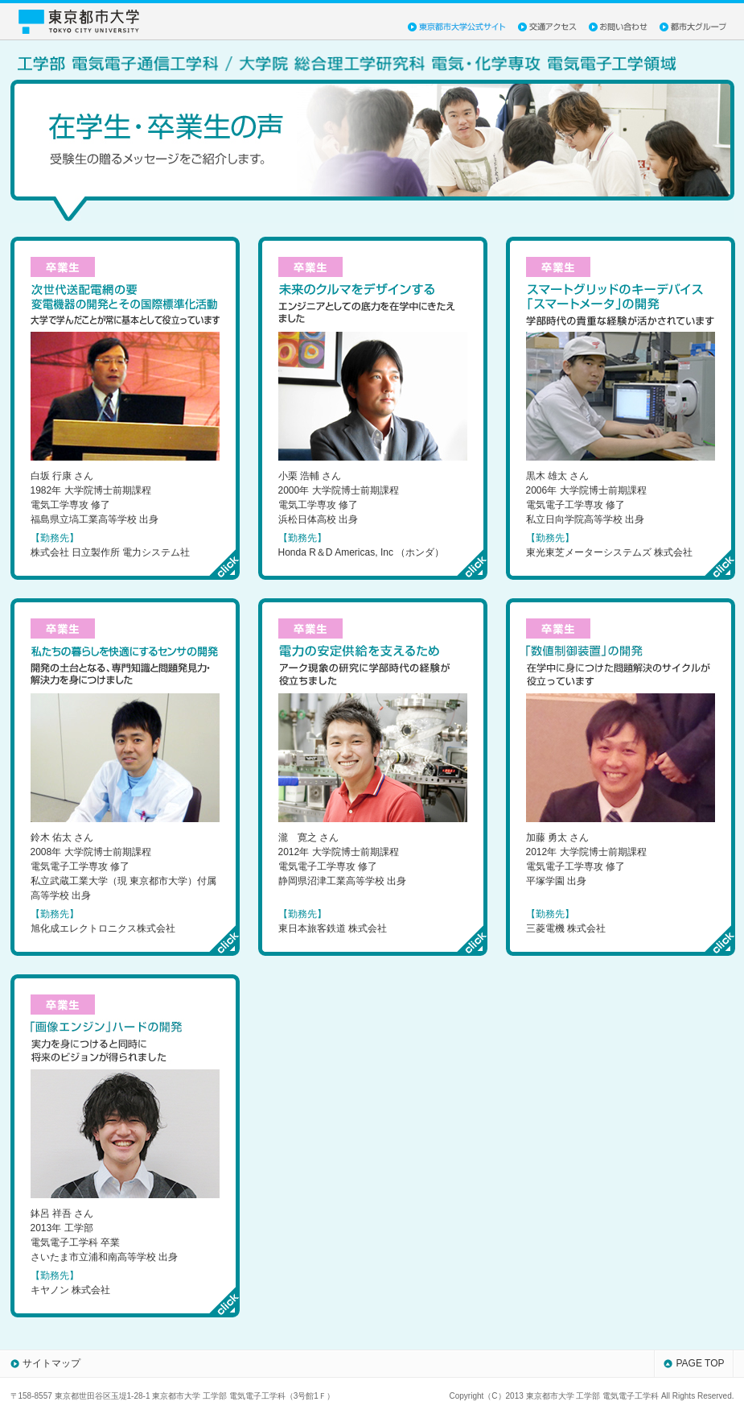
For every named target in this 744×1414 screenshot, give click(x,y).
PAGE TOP (700, 1363)
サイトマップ (51, 1363)
